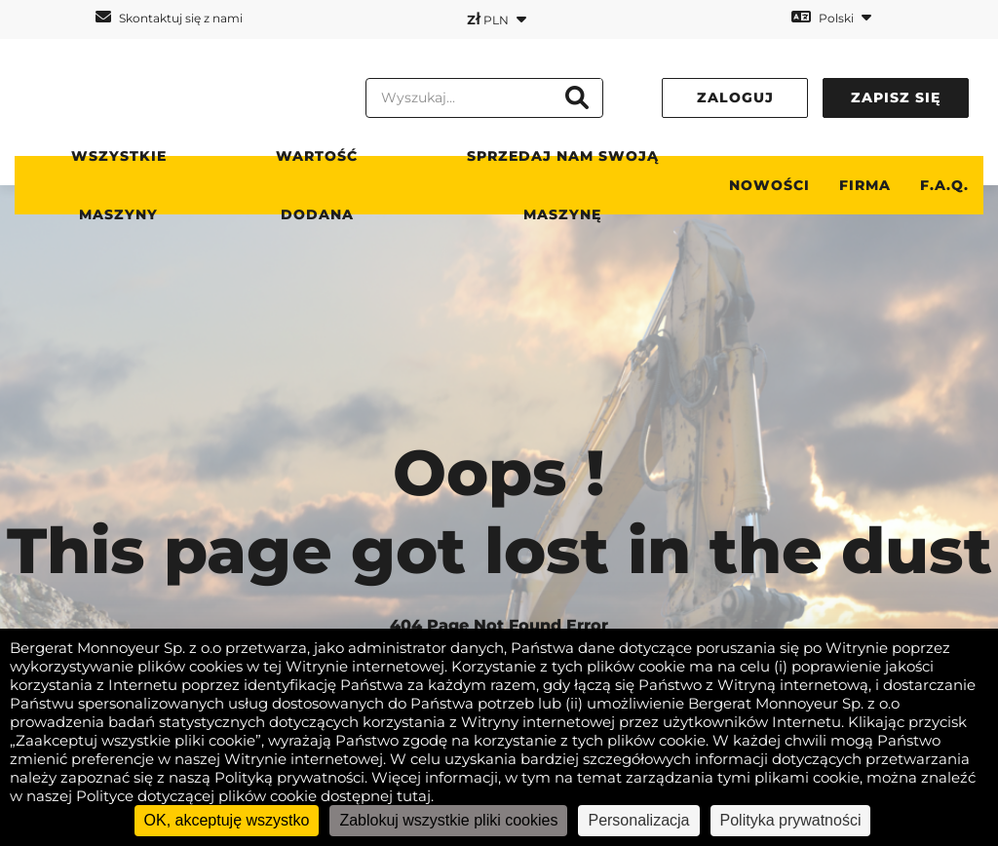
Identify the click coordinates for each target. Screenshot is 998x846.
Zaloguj (735, 97)
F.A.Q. (944, 185)
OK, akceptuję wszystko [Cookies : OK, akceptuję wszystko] (227, 820)
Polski (831, 17)
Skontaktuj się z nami (169, 17)
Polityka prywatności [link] (791, 820)
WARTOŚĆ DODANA (317, 185)
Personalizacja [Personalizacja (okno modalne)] (638, 820)
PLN (496, 18)
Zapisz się (895, 97)
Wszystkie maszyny (119, 185)
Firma (865, 185)
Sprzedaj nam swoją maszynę (563, 185)
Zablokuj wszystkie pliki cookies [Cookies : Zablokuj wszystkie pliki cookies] (448, 820)
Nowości (769, 185)
